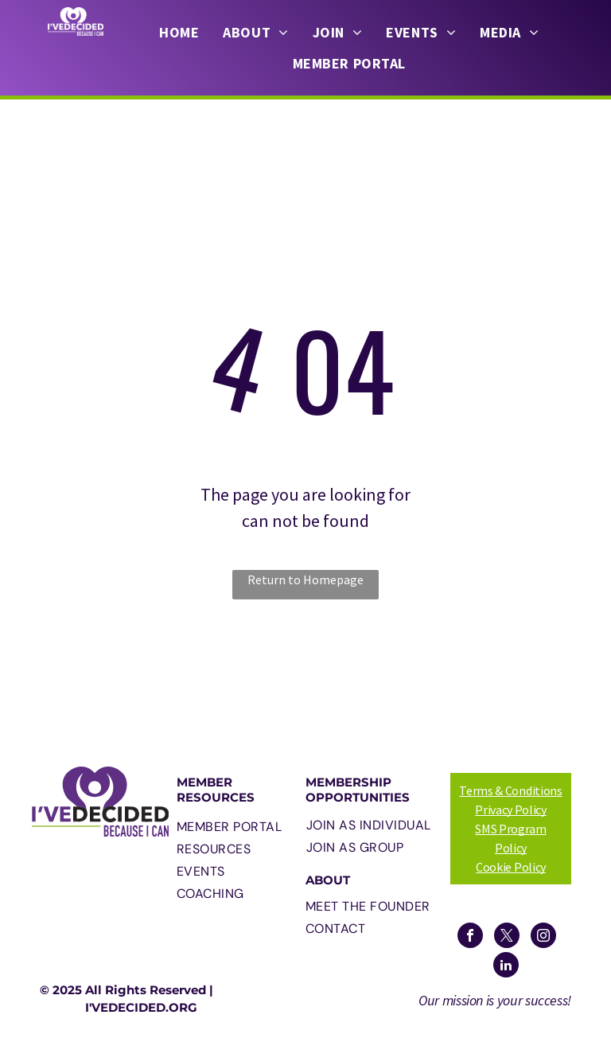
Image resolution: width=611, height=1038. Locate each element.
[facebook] (470, 937)
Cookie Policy (511, 867)
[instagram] (543, 937)
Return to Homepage (305, 579)
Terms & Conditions (510, 790)
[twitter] (507, 937)
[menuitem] (179, 33)
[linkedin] (506, 966)
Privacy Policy (511, 810)
